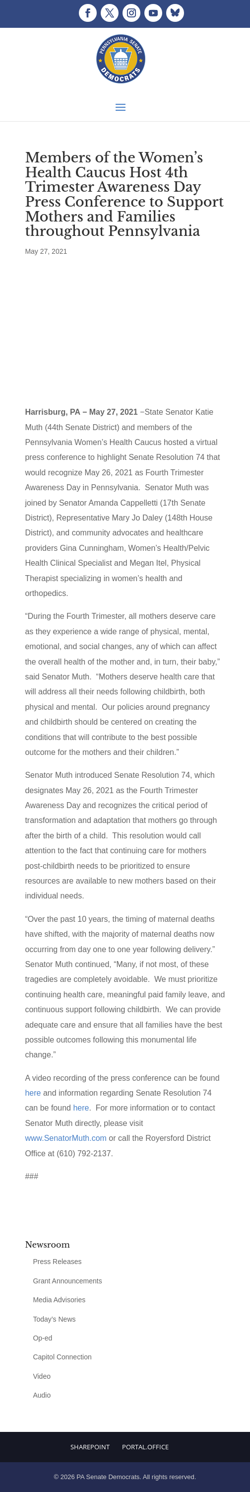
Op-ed (42, 1338)
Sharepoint (90, 1446)
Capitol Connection (62, 1357)
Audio (42, 1395)
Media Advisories (59, 1300)
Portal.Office (145, 1446)
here (33, 1093)
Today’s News (54, 1319)
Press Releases (57, 1262)
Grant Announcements (67, 1281)
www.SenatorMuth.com (66, 1138)
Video (42, 1376)
